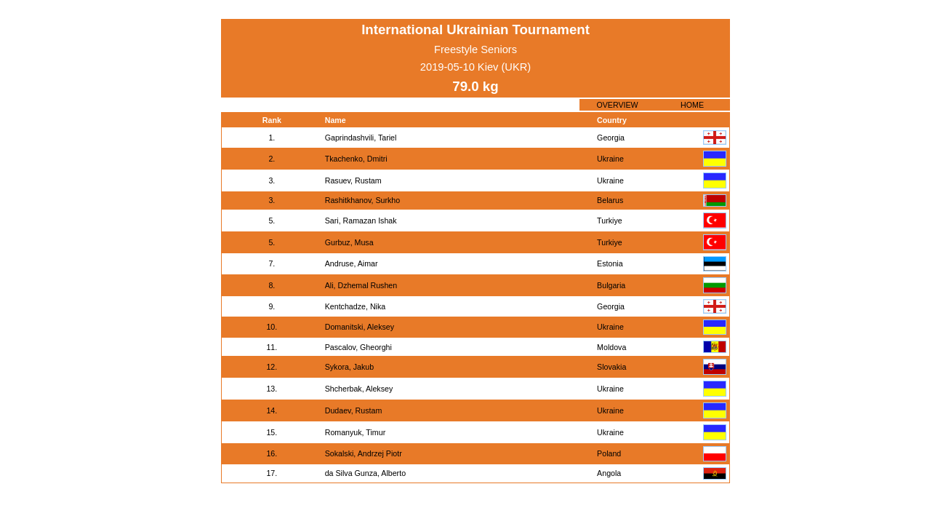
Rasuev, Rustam (353, 180)
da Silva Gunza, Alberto (365, 473)
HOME (692, 104)
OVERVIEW (617, 104)
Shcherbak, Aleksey (359, 388)
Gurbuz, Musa (349, 242)
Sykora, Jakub (349, 366)
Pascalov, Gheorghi (358, 347)
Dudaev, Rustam (353, 410)
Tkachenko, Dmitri (356, 158)
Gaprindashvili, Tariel (361, 137)
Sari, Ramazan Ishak (361, 220)
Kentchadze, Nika (355, 306)
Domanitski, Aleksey (359, 326)
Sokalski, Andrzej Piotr (363, 453)
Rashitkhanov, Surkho (362, 200)
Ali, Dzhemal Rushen (361, 285)
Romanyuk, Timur (355, 432)
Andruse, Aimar (351, 263)
